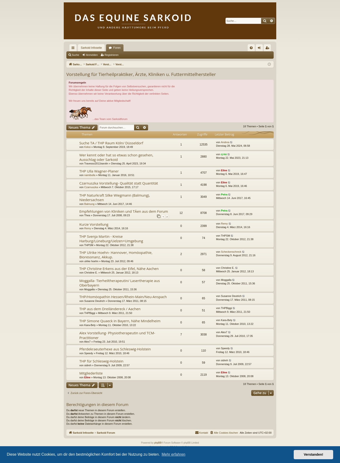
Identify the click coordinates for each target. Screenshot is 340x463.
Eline (224, 170)
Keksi (87, 147)
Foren (116, 47)
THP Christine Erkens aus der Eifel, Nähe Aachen (119, 268)
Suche (75, 54)
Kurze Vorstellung (93, 224)
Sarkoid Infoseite (91, 47)
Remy (87, 228)
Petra (224, 194)
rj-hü (224, 154)
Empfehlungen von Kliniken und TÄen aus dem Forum (123, 211)
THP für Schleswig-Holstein (101, 361)
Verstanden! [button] (313, 454)
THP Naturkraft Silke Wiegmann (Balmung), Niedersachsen (114, 197)
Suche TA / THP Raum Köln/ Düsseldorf (111, 143)
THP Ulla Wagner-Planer (99, 171)
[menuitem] (251, 47)
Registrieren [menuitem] (268, 48)
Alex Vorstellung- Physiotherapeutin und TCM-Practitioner (117, 335)
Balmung (89, 204)
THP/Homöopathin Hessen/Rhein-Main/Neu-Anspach (123, 296)
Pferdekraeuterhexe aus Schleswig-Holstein (115, 349)
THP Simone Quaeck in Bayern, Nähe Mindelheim (120, 320)
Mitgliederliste (91, 373)
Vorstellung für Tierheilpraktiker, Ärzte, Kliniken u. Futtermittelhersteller (141, 74)
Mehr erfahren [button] (173, 454)
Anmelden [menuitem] (260, 48)
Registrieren (112, 54)
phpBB (157, 442)
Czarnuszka (91, 187)
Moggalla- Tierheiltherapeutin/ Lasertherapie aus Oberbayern (119, 282)
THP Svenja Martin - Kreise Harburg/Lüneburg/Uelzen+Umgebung (111, 238)
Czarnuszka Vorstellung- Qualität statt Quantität (118, 183)
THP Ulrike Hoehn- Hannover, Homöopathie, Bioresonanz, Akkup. (116, 254)
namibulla (89, 175)
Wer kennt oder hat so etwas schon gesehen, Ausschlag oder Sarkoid (116, 157)
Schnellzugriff (73, 48)
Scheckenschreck (231, 251)
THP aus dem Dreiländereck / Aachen (109, 308)
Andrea (225, 142)
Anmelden (92, 54)
